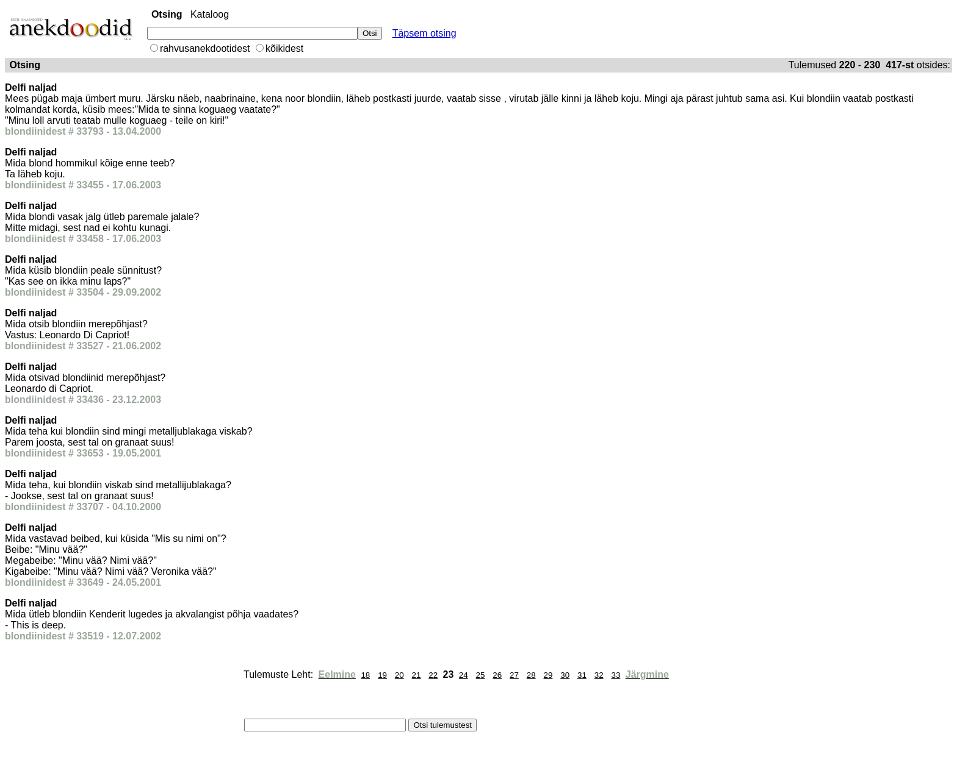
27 (514, 675)
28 (531, 675)
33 (615, 675)
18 (365, 675)
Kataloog (209, 14)
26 (497, 675)
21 (416, 675)
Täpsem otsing (424, 33)
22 (433, 675)
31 (582, 675)
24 (463, 675)
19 (382, 675)
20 (399, 675)
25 (480, 675)
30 (564, 675)
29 (548, 675)
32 (599, 675)
